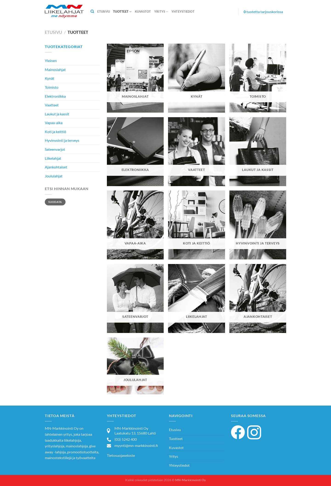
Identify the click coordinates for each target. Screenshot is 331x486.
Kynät (49, 78)
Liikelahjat (53, 158)
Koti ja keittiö (55, 131)
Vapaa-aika (54, 122)
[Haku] (92, 11)
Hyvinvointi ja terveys (62, 140)
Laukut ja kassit (57, 114)
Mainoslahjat (55, 69)
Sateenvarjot (55, 149)
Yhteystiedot (182, 11)
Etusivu (103, 11)
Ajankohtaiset (56, 167)
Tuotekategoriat (64, 46)
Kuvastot (143, 11)
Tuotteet (122, 11)
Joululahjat (54, 176)
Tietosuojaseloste (121, 455)
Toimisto (51, 87)
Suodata (55, 202)
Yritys (161, 11)
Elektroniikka (55, 96)
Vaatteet (52, 105)
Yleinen (51, 60)
